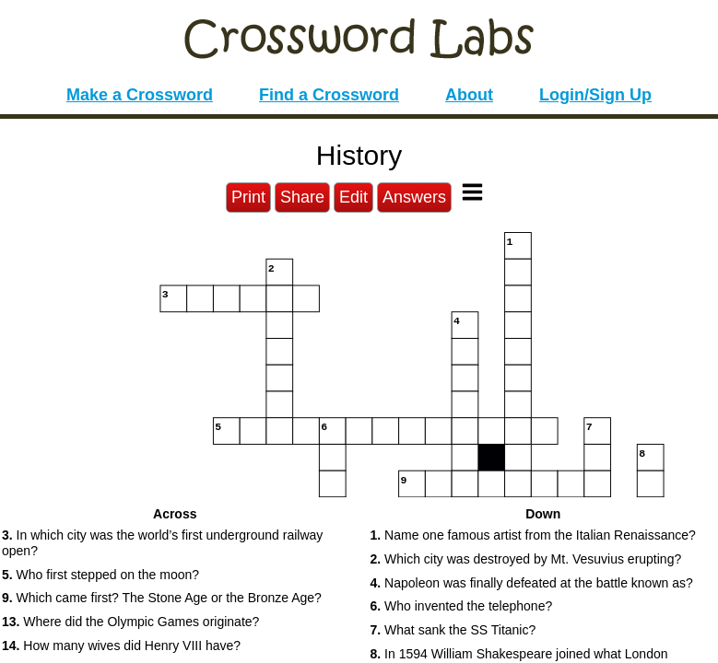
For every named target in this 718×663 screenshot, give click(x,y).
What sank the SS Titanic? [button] (453, 629)
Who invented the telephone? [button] (462, 606)
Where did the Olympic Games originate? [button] (130, 621)
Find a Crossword (329, 95)
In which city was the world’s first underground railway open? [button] (162, 543)
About (469, 95)
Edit (353, 197)
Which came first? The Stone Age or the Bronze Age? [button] (162, 597)
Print (248, 197)
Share (302, 197)
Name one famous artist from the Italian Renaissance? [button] (533, 535)
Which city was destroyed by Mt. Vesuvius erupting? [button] (526, 559)
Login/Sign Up (595, 95)
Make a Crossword (139, 95)
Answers (414, 197)
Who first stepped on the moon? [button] (100, 574)
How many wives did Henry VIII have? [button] (121, 645)
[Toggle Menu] (472, 192)
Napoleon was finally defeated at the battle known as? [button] (532, 583)
